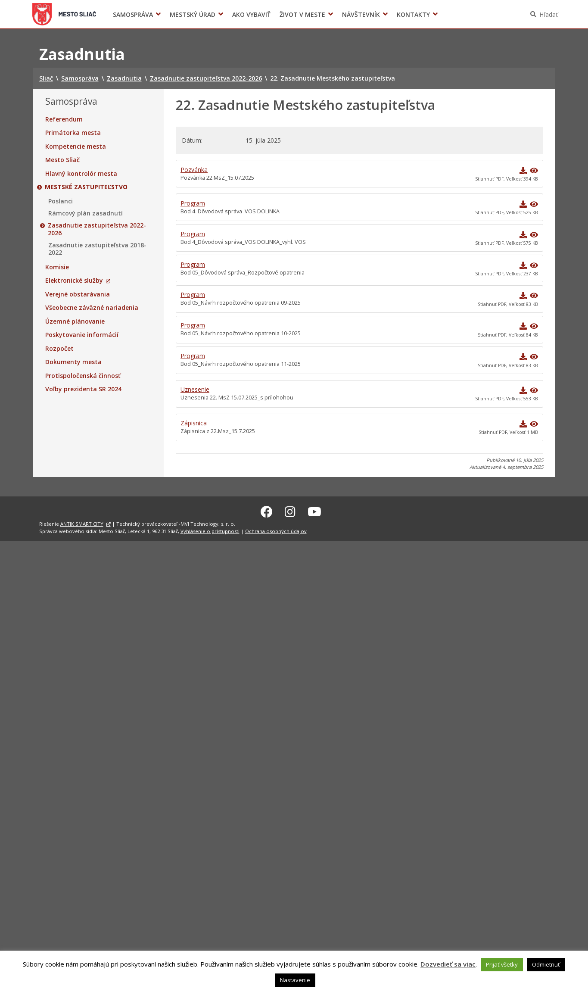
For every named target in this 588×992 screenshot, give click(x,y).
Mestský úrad (192, 14)
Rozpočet (59, 349)
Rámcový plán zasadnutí (85, 213)
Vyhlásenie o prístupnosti (210, 530)
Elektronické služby (74, 280)
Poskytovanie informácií (81, 335)
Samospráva (133, 14)
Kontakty (413, 14)
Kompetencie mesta (75, 146)
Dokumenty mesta (73, 362)
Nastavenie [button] (295, 980)
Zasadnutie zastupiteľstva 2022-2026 (97, 229)
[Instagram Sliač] (290, 510)
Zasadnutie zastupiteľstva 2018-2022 (97, 248)
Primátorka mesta (73, 133)
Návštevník (361, 14)
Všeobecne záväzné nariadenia (91, 308)
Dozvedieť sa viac (448, 964)
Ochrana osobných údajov (276, 530)
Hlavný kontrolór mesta (81, 174)
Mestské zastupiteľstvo (86, 187)
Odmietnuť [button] (546, 964)
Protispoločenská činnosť (83, 376)
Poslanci (60, 201)
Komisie (57, 267)
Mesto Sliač (62, 160)
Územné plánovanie (75, 321)
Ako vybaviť (251, 14)
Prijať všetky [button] (502, 964)
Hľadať (548, 14)
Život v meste (302, 14)
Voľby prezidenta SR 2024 (452, 14)
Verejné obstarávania (77, 294)
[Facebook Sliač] (267, 510)
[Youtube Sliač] (314, 510)
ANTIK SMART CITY (81, 522)
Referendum (64, 119)
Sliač (64, 14)
